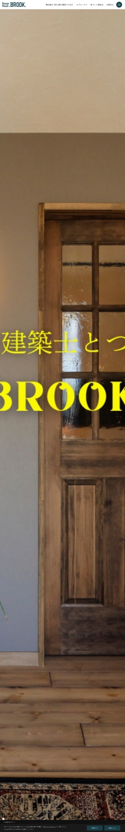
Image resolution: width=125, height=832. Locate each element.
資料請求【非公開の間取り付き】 (59, 4)
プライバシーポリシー (49, 827)
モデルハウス (81, 4)
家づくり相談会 (96, 4)
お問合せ (110, 4)
